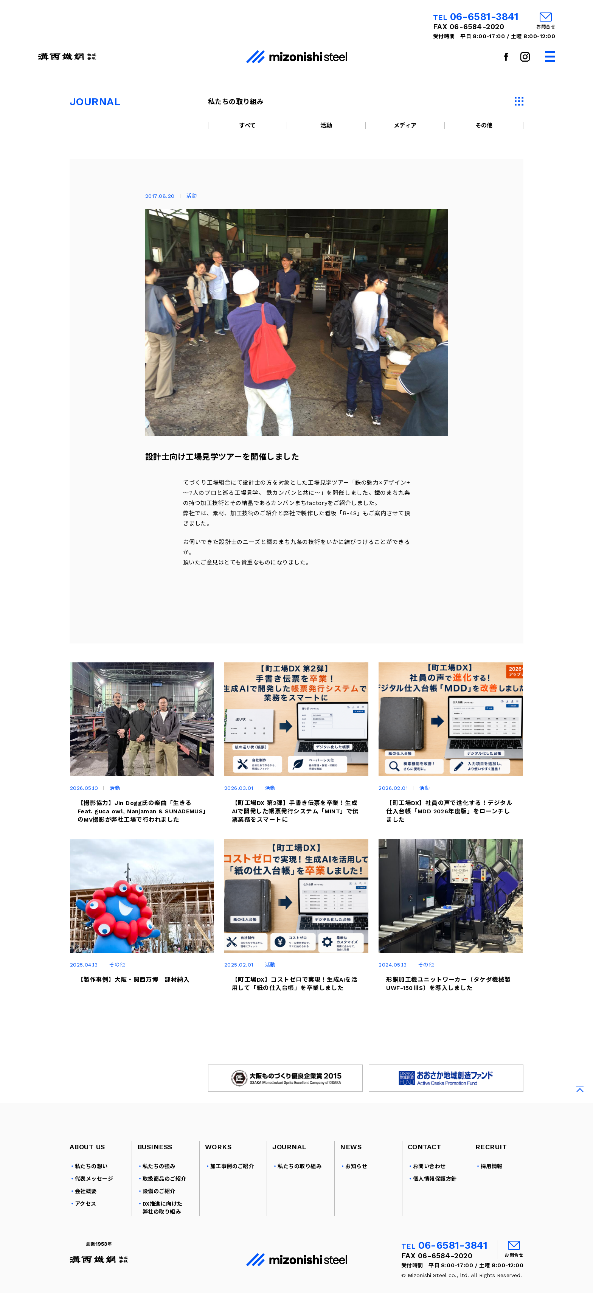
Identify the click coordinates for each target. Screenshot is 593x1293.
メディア (405, 125)
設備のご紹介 (159, 1201)
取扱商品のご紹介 (164, 1189)
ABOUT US (87, 1157)
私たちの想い (91, 1176)
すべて (247, 125)
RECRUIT (491, 1157)
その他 (484, 125)
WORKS (218, 1157)
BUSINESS (154, 1157)
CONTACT (424, 1157)
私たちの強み (159, 1176)
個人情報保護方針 (435, 1189)
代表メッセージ (94, 1189)
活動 (326, 125)
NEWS (351, 1157)
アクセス (85, 1214)
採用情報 (492, 1176)
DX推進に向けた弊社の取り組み (163, 1218)
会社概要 (86, 1201)
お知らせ (356, 1176)
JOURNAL (289, 1157)
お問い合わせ (429, 1176)
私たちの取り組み (299, 1176)
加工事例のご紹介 (232, 1176)
